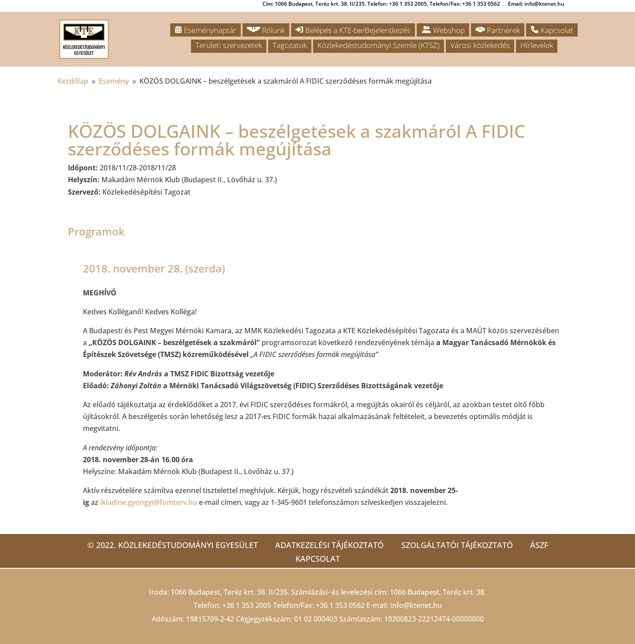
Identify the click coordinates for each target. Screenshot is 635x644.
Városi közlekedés (480, 45)
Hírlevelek (536, 45)
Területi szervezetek (228, 45)
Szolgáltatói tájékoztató (457, 545)
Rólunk (266, 30)
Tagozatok (290, 45)
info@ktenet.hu (416, 605)
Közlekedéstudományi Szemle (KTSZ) (379, 45)
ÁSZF (539, 545)
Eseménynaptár (205, 30)
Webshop (443, 30)
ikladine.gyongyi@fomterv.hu (148, 502)
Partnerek (497, 30)
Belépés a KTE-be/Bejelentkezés (353, 30)
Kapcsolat (551, 30)
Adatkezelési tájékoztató (329, 545)
